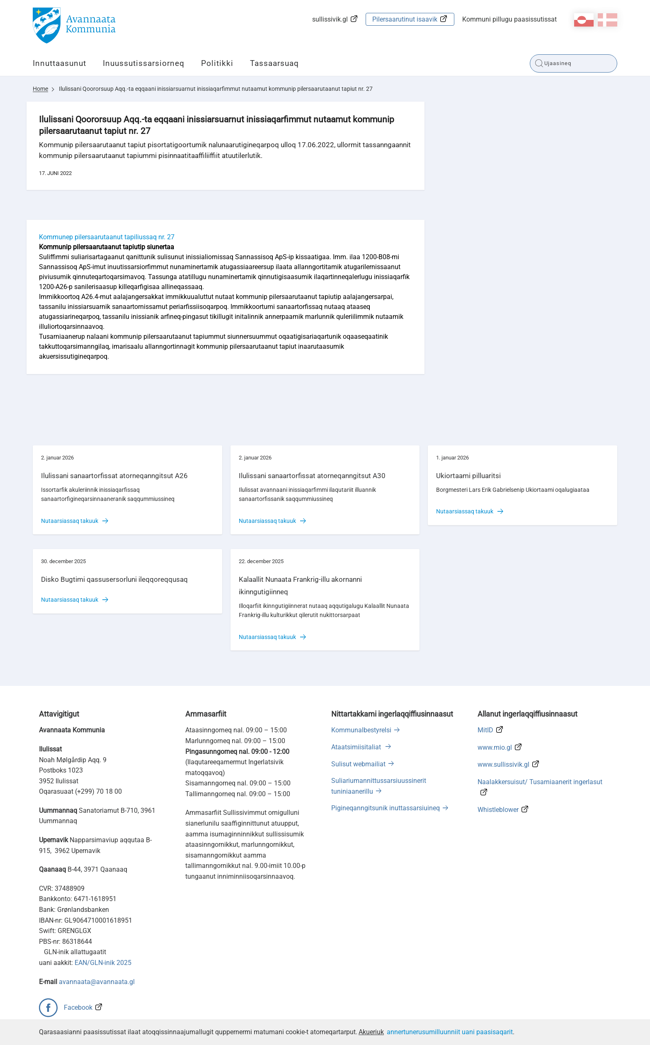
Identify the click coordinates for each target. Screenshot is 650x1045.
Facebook (78, 1007)
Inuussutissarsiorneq (143, 63)
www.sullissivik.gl (503, 764)
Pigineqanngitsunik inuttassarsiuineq (385, 808)
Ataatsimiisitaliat (357, 747)
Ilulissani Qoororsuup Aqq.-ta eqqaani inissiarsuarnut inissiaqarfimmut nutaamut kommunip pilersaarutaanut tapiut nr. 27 (216, 88)
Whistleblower (498, 810)
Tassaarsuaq (274, 63)
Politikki (217, 63)
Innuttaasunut (59, 63)
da (607, 20)
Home (40, 88)
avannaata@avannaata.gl (97, 982)
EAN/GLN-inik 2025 (103, 963)
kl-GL (584, 20)
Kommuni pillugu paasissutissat (509, 19)
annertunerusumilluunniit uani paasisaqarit (450, 1032)
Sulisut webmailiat (358, 764)
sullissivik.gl (330, 19)
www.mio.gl (495, 747)
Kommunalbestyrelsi (361, 730)
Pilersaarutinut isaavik (404, 19)
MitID (485, 730)
